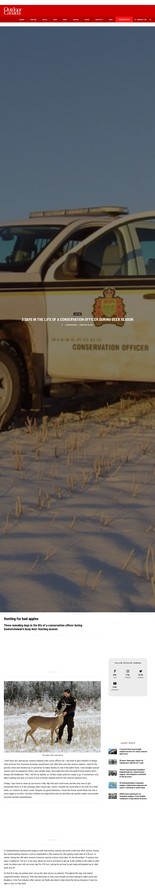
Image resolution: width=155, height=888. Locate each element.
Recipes (76, 19)
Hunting (33, 19)
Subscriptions (124, 19)
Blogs (87, 19)
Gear (55, 19)
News (65, 19)
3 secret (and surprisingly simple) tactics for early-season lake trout (133, 752)
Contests (99, 19)
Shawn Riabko (71, 325)
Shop (111, 19)
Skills (44, 19)
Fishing (21, 19)
